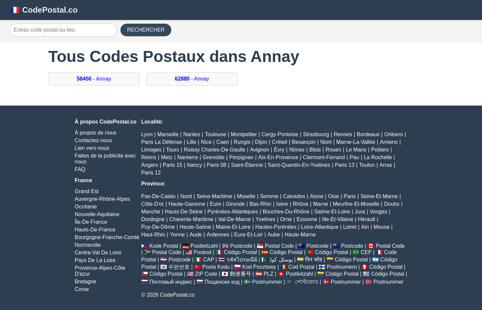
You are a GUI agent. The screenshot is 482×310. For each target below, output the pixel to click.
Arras (386, 165)
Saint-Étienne (247, 165)
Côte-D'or (152, 204)
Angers (149, 165)
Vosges (378, 211)
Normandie (88, 245)
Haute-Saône (195, 227)
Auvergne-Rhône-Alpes (102, 199)
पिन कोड (313, 259)
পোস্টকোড (306, 282)
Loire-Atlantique (319, 227)
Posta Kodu (216, 267)
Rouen (333, 150)
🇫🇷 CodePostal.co (44, 9)
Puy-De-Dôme (158, 227)
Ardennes (218, 234)
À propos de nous (95, 133)
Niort (326, 142)
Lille (191, 142)
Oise (333, 196)
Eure (215, 204)
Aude (196, 234)
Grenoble (214, 157)
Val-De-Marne (234, 219)
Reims (148, 157)
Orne (286, 219)
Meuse (382, 227)
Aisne (316, 196)
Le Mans (356, 150)
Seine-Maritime (215, 196)
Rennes (343, 134)
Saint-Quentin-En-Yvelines (299, 165)
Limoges (151, 150)
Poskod (202, 252)
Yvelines (265, 219)
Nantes (191, 134)
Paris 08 (217, 165)
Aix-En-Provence (278, 157)
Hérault (366, 219)
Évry (279, 150)
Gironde (235, 204)
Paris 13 (345, 165)
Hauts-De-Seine (184, 211)
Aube (273, 234)
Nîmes (296, 150)
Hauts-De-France (95, 229)
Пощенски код (222, 282)
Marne (320, 204)
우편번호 (179, 267)
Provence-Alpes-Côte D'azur (100, 271)
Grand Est (87, 191)
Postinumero (342, 267)
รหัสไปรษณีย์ (242, 259)
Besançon (304, 142)
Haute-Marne (300, 234)
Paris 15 (172, 165)
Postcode (241, 246)
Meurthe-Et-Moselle (356, 204)
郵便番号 (240, 274)
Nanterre (187, 157)
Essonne (307, 219)
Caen (222, 142)
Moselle (246, 196)
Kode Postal (163, 246)
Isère (282, 204)
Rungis (242, 142)
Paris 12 (151, 172)
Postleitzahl (204, 246)
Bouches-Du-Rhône (286, 211)
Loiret (350, 227)
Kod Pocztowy (259, 267)
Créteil (279, 142)
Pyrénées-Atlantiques (233, 211)
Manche (150, 211)
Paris (350, 196)
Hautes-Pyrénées (276, 227)
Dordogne (153, 219)
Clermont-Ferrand (324, 157)
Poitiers (380, 150)
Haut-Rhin (153, 234)
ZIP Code (206, 274)
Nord (186, 196)
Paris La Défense (161, 142)
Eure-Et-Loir (248, 234)
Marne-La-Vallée (355, 142)
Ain (365, 227)
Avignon (259, 150)
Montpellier (244, 134)
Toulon (367, 165)
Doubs (391, 204)
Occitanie (86, 206)
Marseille (168, 134)
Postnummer (267, 282)
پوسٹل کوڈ (280, 259)
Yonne (177, 234)
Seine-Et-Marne (379, 196)
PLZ (268, 274)
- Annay (94, 79)
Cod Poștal (301, 267)
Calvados (294, 196)
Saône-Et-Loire (332, 211)
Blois (315, 150)
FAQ (80, 169)
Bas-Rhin (260, 204)
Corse (82, 289)
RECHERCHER (146, 30)
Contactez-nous (93, 140)
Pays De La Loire (95, 260)
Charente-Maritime (191, 219)
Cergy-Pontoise (279, 134)
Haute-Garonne (187, 204)
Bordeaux (368, 134)
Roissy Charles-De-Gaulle (214, 150)
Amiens (389, 142)
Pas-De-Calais (158, 196)
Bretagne (85, 281)
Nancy (194, 165)
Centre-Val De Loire (98, 252)
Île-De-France (91, 222)
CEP (366, 252)
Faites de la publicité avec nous (105, 158)
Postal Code (279, 246)
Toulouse (215, 134)
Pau (354, 157)
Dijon (261, 142)
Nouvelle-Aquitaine (97, 214)
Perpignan (241, 157)
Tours (172, 150)
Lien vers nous (92, 148)
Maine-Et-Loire (233, 227)
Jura (360, 211)
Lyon (147, 134)
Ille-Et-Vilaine (337, 219)
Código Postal (240, 252)
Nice (206, 142)
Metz (167, 157)
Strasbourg (316, 134)
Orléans (393, 134)
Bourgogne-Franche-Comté (107, 237)
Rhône (300, 204)
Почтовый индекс (170, 282)
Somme (269, 196)
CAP (208, 259)
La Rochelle (378, 157)
